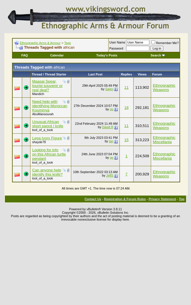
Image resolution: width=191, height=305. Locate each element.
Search (158, 55)
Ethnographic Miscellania (164, 139)
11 (126, 87)
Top (181, 199)
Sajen (109, 89)
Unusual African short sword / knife (47, 124)
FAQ (24, 55)
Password (116, 48)
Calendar (57, 55)
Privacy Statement (162, 199)
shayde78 (39, 142)
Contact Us (92, 199)
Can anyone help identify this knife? (47, 172)
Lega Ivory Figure (47, 138)
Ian (111, 141)
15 (126, 140)
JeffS (109, 175)
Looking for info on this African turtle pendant (49, 154)
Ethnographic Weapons (164, 87)
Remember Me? (165, 43)
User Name (117, 42)
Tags (67, 43)
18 (126, 107)
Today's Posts (106, 55)
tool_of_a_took (42, 130)
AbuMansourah (43, 114)
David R (107, 127)
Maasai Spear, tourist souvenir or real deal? (47, 85)
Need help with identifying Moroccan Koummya (49, 105)
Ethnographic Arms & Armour (40, 43)
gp (111, 109)
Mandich (38, 94)
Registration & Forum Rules (125, 199)
